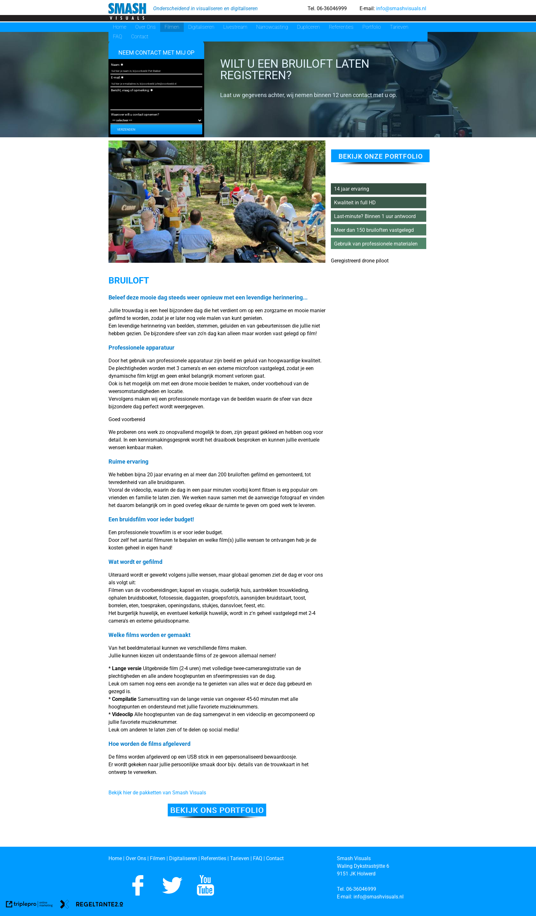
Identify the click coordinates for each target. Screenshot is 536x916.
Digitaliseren (201, 27)
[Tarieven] (239, 858)
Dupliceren (308, 27)
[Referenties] (213, 858)
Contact (139, 37)
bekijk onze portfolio (381, 156)
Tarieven (399, 27)
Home (119, 27)
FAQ (117, 37)
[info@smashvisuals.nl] (379, 897)
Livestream (235, 27)
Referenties (341, 27)
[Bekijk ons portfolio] (217, 816)
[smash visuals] (126, 12)
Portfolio (371, 27)
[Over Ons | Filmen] (146, 858)
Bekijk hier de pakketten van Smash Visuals (157, 793)
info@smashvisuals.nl (400, 8)
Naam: (115, 64)
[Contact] (275, 858)
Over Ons (145, 27)
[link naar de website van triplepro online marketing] (29, 905)
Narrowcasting (272, 27)
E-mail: (115, 77)
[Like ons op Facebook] (137, 894)
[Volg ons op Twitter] (172, 894)
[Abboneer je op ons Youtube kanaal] (205, 894)
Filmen (172, 27)
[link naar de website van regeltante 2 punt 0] (91, 905)
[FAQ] (258, 858)
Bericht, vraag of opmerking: (130, 90)
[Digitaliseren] (183, 858)
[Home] (115, 858)
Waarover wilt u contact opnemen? (135, 114)
